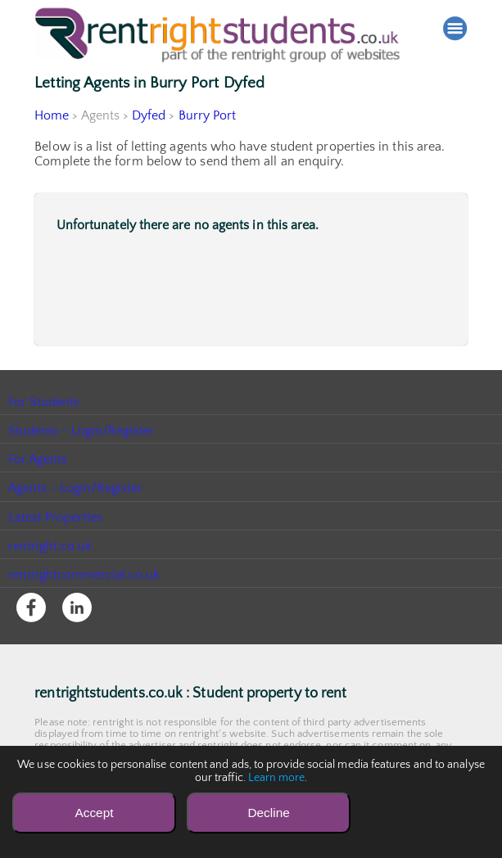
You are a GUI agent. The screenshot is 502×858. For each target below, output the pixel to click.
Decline (268, 813)
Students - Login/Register (82, 430)
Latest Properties (55, 517)
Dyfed (149, 115)
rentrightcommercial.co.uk (84, 574)
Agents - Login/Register (76, 488)
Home (51, 115)
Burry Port (208, 115)
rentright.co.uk (50, 546)
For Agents (38, 459)
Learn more (276, 777)
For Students (44, 402)
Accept (94, 813)
